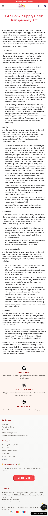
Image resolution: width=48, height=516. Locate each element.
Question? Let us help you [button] (39, 513)
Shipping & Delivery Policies (10, 445)
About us (5, 424)
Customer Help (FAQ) (8, 456)
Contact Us (5, 453)
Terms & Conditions (8, 427)
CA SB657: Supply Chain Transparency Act (15, 435)
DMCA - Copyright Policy (9, 433)
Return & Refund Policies (9, 451)
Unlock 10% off (44, 507)
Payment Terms (7, 448)
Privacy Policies (6, 430)
